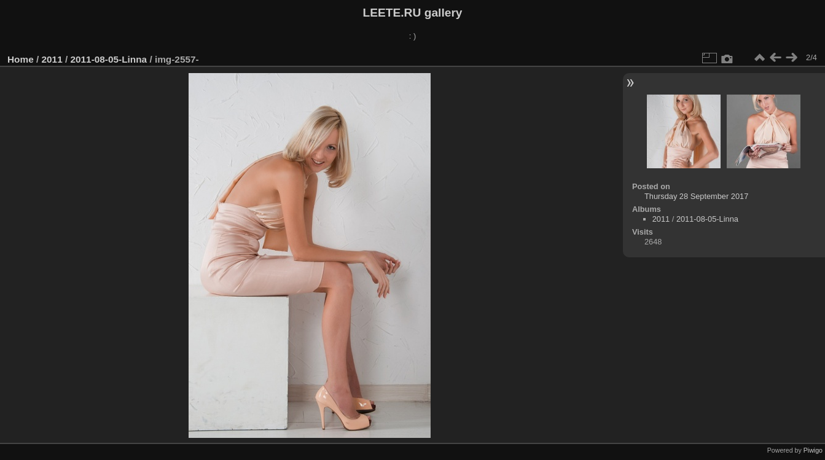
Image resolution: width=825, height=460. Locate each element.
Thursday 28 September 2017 (696, 196)
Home (20, 59)
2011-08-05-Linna (108, 59)
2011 (52, 59)
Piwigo (813, 450)
